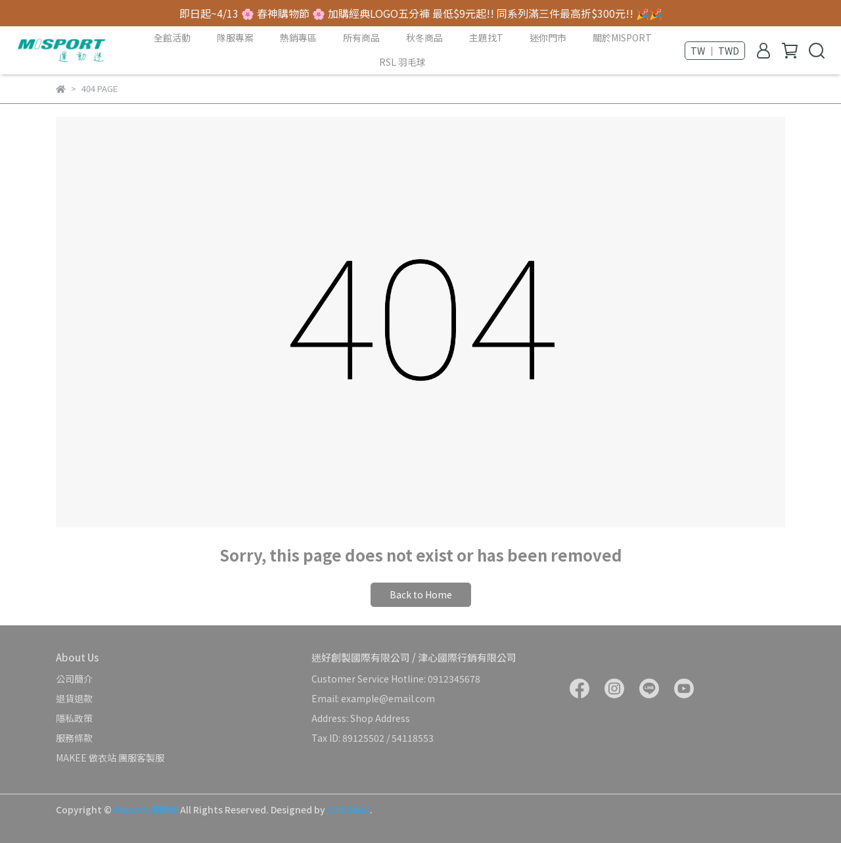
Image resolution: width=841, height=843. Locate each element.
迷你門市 (548, 37)
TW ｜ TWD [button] (715, 51)
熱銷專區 (298, 37)
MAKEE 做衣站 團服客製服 (110, 757)
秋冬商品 (424, 37)
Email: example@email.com (373, 698)
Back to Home (421, 594)
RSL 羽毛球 (402, 61)
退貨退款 (74, 698)
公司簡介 (74, 678)
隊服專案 (235, 37)
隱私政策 (74, 718)
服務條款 (74, 737)
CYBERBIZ (348, 809)
